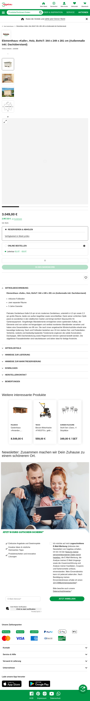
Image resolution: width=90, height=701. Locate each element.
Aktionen (83, 12)
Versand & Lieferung (12, 661)
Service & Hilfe (9, 654)
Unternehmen (9, 668)
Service (70, 12)
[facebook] (31, 693)
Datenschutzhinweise (62, 591)
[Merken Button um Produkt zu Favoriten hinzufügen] (85, 277)
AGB (31, 698)
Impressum (41, 698)
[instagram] (45, 693)
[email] (23, 599)
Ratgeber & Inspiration (50, 12)
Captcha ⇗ (36, 611)
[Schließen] (86, 19)
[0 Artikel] (45, 261)
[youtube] (51, 693)
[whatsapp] (58, 693)
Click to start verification (25, 609)
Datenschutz (55, 698)
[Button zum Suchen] (40, 12)
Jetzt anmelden (67, 599)
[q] (22, 12)
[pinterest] (38, 693)
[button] (3, 12)
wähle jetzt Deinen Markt (55, 19)
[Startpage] (7, 4)
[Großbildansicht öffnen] (45, 161)
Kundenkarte (18, 219)
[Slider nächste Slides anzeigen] (8, 116)
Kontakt (6, 648)
